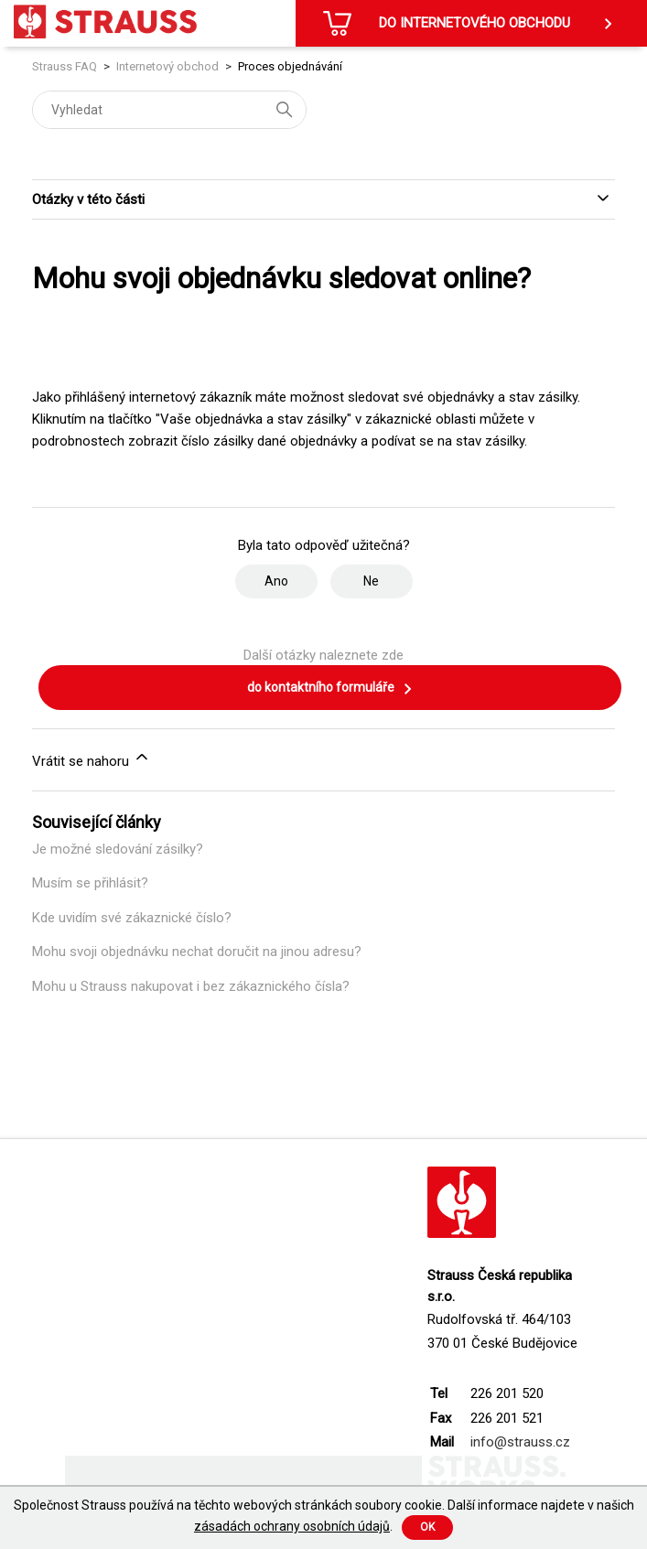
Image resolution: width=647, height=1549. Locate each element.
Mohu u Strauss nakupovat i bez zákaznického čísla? (191, 986)
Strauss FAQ (66, 66)
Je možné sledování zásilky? (117, 849)
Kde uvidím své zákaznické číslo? (132, 917)
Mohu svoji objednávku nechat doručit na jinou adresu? (196, 951)
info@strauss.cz (520, 1442)
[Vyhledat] (169, 109)
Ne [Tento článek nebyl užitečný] (371, 581)
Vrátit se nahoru (91, 758)
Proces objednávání (290, 66)
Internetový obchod (167, 66)
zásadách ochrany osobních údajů (292, 1526)
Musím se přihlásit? (90, 883)
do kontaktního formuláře (330, 689)
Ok (427, 1527)
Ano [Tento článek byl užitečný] (276, 581)
